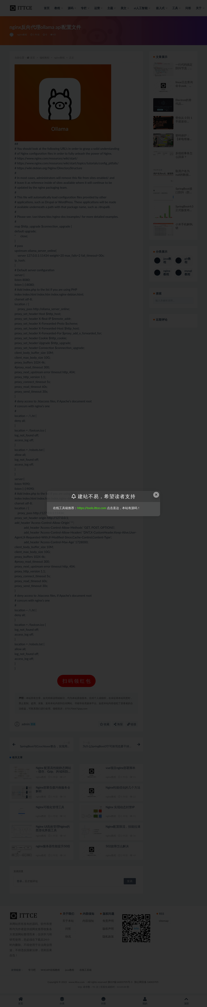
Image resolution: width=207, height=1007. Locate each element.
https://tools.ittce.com (91, 508)
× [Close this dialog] (156, 494)
